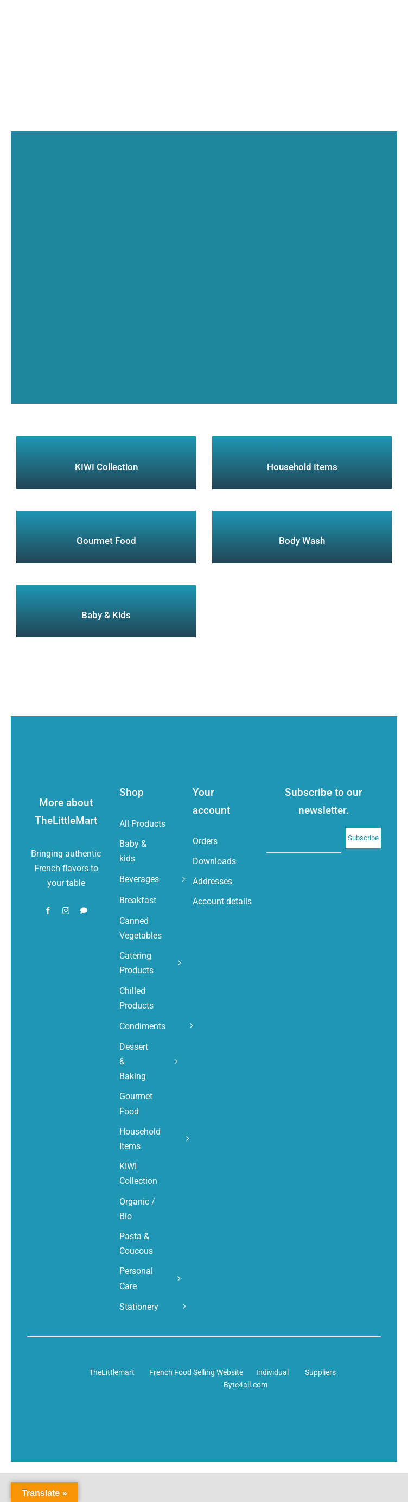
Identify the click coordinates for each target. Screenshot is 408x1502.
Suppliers (320, 1372)
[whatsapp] (83, 910)
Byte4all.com (245, 1384)
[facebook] (48, 910)
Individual (272, 1372)
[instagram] (65, 910)
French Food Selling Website (196, 1372)
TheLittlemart (112, 1372)
